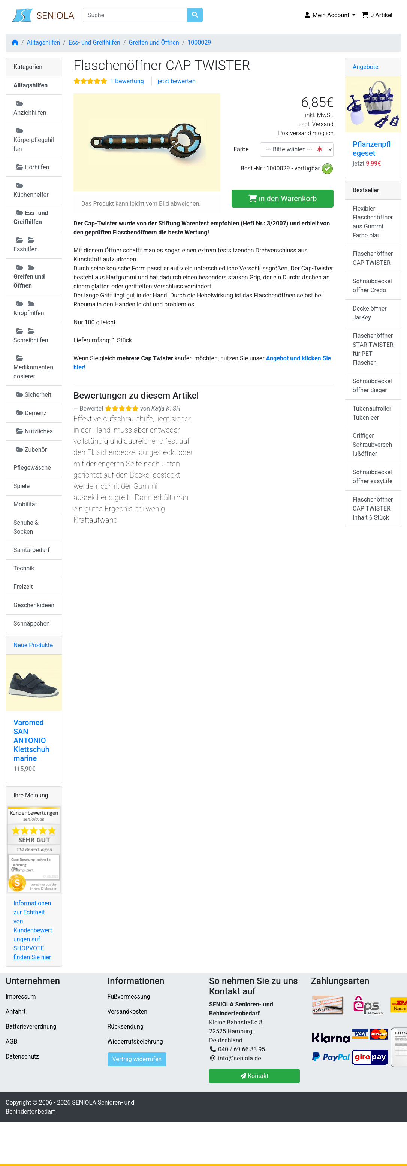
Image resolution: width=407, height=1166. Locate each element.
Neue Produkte (33, 645)
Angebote (366, 66)
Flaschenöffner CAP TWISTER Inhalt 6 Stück (373, 508)
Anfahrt (15, 1011)
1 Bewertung (127, 81)
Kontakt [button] (254, 1075)
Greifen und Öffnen (154, 42)
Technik (23, 568)
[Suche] (135, 15)
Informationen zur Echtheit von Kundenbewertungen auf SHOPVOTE (32, 930)
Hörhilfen (32, 167)
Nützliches (34, 431)
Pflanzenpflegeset (372, 149)
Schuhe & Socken (26, 527)
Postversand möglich (306, 133)
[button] (329, 15)
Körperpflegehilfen (33, 140)
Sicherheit (33, 394)
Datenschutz (22, 1056)
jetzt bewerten (177, 81)
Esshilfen (25, 245)
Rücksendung (126, 1026)
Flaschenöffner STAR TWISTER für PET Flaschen (373, 349)
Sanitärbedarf (31, 550)
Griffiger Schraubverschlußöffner (372, 444)
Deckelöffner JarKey (370, 313)
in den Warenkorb (282, 198)
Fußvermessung (129, 996)
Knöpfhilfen (28, 309)
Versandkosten (128, 1011)
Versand (323, 124)
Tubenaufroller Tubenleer (372, 413)
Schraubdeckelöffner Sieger (372, 386)
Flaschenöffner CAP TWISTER (373, 258)
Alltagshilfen (43, 42)
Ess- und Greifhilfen (94, 42)
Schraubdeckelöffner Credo (372, 286)
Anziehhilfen (29, 108)
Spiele (21, 486)
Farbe (241, 149)
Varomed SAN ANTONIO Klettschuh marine (31, 740)
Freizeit (23, 586)
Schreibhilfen (30, 336)
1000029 (199, 42)
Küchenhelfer (31, 190)
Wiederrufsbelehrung (135, 1041)
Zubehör (31, 449)
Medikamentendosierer (33, 367)
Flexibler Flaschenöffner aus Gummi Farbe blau (373, 222)
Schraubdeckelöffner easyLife (372, 477)
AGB (11, 1041)
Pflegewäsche (32, 467)
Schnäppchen (31, 623)
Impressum (21, 996)
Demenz (31, 413)
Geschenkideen (33, 605)
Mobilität (25, 504)
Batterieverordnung (31, 1026)
